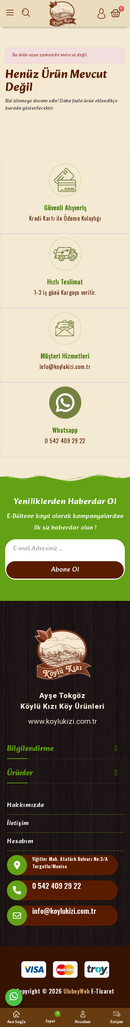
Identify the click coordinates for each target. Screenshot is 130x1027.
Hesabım (20, 842)
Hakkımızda (25, 806)
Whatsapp (65, 429)
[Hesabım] (101, 13)
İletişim (18, 824)
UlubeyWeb (76, 991)
